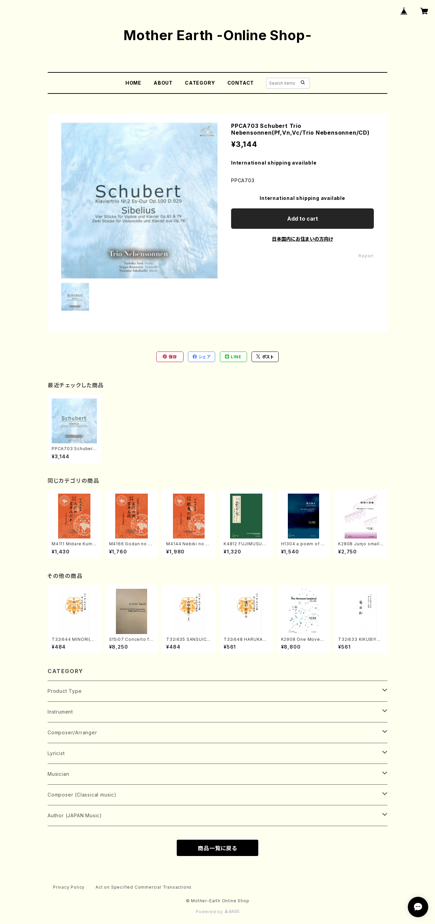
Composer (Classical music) (82, 795)
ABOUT (163, 83)
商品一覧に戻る (217, 848)
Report (366, 255)
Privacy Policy (69, 887)
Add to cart (302, 218)
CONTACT (240, 83)
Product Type (65, 691)
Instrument (60, 712)
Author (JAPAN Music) (75, 815)
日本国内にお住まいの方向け (302, 239)
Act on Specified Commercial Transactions (143, 887)
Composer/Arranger (72, 732)
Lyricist (56, 753)
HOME (133, 83)
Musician (58, 774)
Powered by (217, 911)
